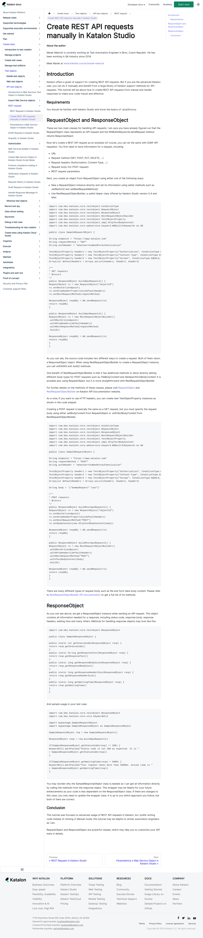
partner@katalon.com (63, 928)
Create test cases (13, 60)
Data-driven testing (14, 211)
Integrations (8, 267)
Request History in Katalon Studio (24, 182)
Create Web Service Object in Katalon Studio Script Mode (22, 158)
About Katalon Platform (14, 12)
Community (154, 4)
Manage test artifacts (15, 65)
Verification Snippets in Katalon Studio (23, 175)
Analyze (7, 251)
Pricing (64, 903)
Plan (5, 39)
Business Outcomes (43, 884)
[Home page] (49, 13)
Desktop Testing (98, 903)
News (176, 898)
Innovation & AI (40, 903)
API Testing (95, 894)
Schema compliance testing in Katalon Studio (22, 167)
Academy (167, 4)
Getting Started (153, 889)
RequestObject (126, 387)
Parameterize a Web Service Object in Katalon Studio (23, 126)
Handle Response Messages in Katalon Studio (23, 194)
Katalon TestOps (69, 894)
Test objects (11, 71)
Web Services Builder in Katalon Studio (23, 150)
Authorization (14, 143)
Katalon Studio (68, 889)
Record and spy (12, 206)
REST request (14, 105)
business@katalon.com (68, 921)
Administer (8, 262)
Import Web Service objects (21, 100)
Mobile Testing (97, 898)
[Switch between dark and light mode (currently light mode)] (198, 4)
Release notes (9, 17)
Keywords (9, 216)
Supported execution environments (20, 28)
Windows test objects (16, 201)
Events (176, 894)
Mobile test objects (15, 76)
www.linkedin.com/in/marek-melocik (84, 63)
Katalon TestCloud (70, 898)
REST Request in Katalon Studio (25, 111)
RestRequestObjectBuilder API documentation (75, 594)
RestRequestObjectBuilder (61, 391)
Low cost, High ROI (43, 908)
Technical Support (127, 898)
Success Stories (125, 894)
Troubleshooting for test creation (20, 227)
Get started (8, 33)
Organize (7, 241)
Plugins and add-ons (13, 273)
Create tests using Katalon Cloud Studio (20, 234)
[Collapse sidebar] (22, 869)
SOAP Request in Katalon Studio (23, 133)
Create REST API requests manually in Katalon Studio (22, 118)
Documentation (153, 884)
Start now (183, 4)
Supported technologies (14, 23)
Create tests (9, 44)
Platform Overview (70, 884)
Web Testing (95, 889)
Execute (7, 246)
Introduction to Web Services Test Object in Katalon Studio (24, 93)
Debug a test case (13, 222)
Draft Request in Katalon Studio (23, 187)
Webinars (122, 903)
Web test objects (14, 81)
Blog (119, 884)
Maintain (7, 257)
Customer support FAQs (14, 289)
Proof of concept (11, 278)
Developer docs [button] (135, 4)
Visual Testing (96, 884)
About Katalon (181, 884)
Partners (177, 903)
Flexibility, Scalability (44, 894)
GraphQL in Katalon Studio (21, 138)
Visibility (37, 898)
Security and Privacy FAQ (15, 283)
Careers (177, 889)
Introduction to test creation (18, 49)
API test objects (14, 87)
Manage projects (13, 55)
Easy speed (38, 889)
